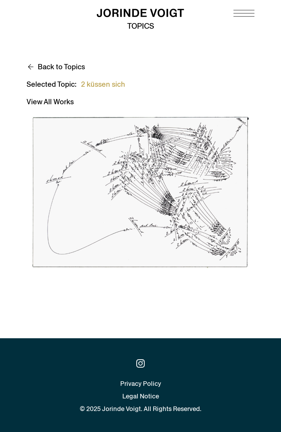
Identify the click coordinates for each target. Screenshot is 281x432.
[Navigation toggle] (244, 13)
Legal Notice (140, 396)
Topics (140, 26)
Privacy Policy (140, 383)
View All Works (50, 102)
